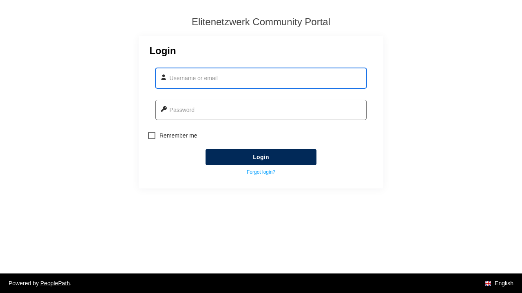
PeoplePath (55, 283)
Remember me (172, 135)
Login (261, 157)
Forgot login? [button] (261, 172)
